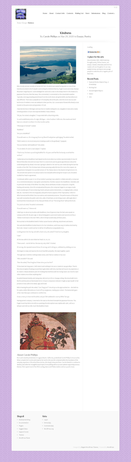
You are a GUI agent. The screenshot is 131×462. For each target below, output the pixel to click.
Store (87, 13)
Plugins (21, 426)
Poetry (87, 36)
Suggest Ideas (23, 429)
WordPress (110, 447)
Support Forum (23, 432)
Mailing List (79, 13)
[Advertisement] (50, 386)
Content (111, 13)
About (51, 13)
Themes (21, 435)
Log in (46, 420)
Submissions (95, 13)
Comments (49, 426)
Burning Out (92, 87)
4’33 (90, 97)
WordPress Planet (24, 438)
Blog (103, 13)
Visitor (91, 94)
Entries (47, 423)
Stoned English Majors (96, 91)
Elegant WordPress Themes (89, 447)
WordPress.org (48, 429)
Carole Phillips (50, 36)
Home (45, 13)
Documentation (24, 423)
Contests (70, 13)
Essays (24, 23)
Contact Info (60, 13)
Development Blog (24, 420)
